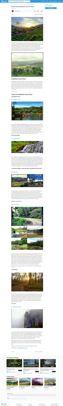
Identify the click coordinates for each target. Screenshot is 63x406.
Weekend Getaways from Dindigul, (47, 394)
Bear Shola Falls (15, 138)
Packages (50, 1)
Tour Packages (30, 405)
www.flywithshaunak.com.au (23, 347)
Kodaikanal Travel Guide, (40, 394)
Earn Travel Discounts (19, 405)
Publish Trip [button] (55, 1)
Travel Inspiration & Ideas (42, 405)
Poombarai (14, 172)
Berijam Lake (15, 204)
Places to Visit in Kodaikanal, (19, 394)
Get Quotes (20, 370)
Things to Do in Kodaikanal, (33, 394)
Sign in (60, 1)
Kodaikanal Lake (15, 99)
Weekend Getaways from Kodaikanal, (11, 394)
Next (55, 363)
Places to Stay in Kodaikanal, (26, 394)
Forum (47, 1)
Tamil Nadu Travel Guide (16, 4)
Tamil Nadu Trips (22, 4)
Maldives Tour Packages (54, 405)
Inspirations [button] (43, 1)
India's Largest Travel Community (5, 405)
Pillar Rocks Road (16, 307)
